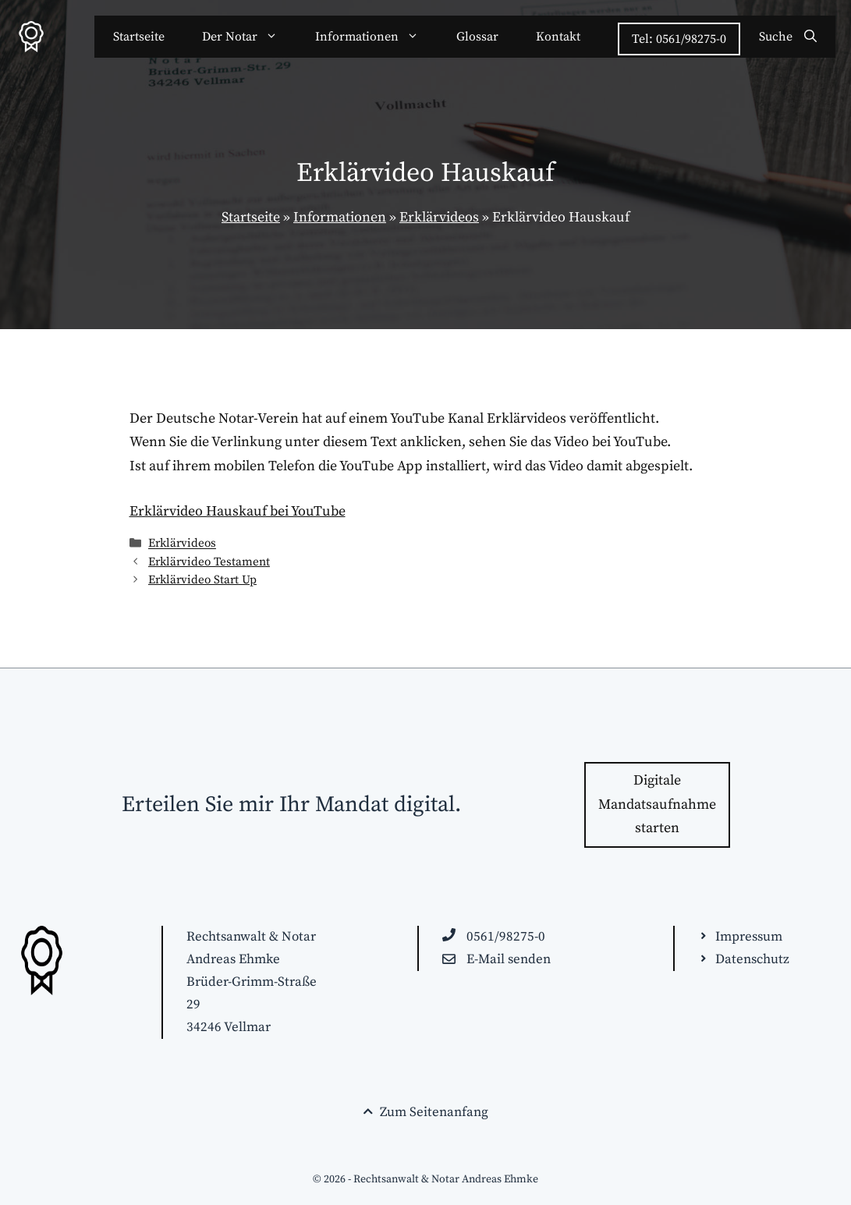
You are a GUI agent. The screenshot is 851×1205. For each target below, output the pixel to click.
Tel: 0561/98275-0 (679, 39)
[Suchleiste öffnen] (787, 37)
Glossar (477, 36)
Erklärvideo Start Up (202, 579)
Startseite (139, 36)
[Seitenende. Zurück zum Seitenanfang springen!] (425, 1112)
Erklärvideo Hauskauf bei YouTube (237, 511)
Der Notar (249, 37)
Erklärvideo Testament (209, 562)
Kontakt (558, 36)
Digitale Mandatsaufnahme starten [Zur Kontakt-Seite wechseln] (657, 804)
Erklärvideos (439, 217)
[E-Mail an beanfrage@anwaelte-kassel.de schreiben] (496, 959)
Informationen (376, 37)
